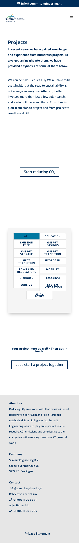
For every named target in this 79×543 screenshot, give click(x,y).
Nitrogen (27, 278)
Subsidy (27, 285)
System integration (53, 286)
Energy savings (53, 244)
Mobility (52, 269)
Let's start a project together (39, 364)
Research (53, 278)
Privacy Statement (37, 534)
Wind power (40, 295)
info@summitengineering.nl (25, 488)
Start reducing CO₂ (39, 171)
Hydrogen (52, 260)
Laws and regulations (26, 271)
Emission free (26, 244)
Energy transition (52, 253)
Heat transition (26, 262)
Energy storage (26, 253)
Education (53, 236)
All (26, 236)
